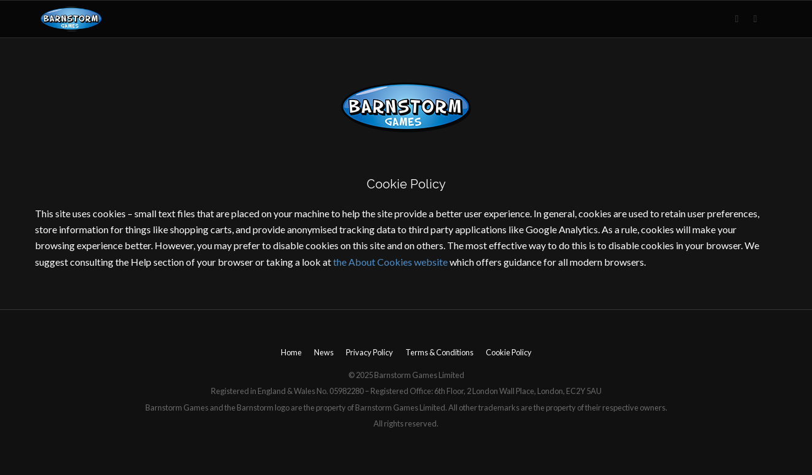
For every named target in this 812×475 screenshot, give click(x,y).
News (324, 352)
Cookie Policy (509, 352)
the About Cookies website (390, 262)
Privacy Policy (369, 352)
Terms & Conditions (439, 352)
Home (291, 352)
